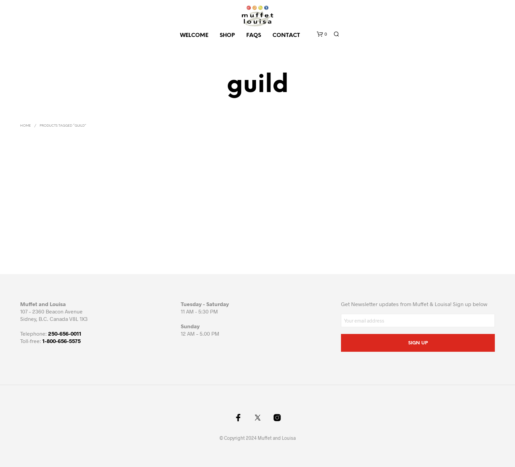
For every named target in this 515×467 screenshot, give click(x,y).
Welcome (194, 35)
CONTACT (286, 35)
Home (25, 126)
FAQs (253, 35)
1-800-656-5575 (61, 341)
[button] (322, 34)
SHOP (227, 35)
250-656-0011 (64, 333)
